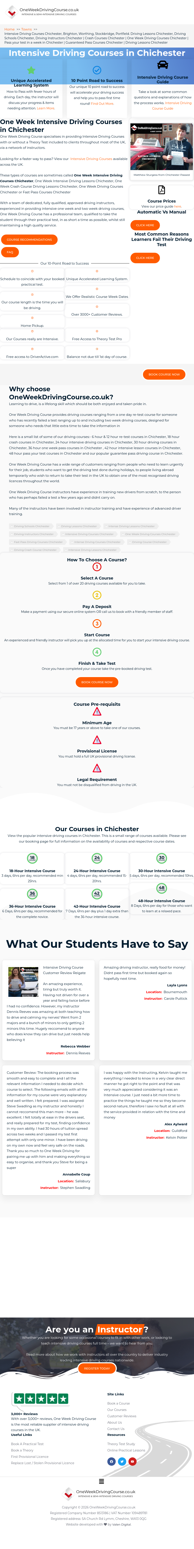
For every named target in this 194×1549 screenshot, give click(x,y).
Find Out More (102, 105)
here (177, 207)
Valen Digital (121, 1541)
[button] (101, 1498)
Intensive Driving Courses (91, 160)
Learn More (45, 109)
